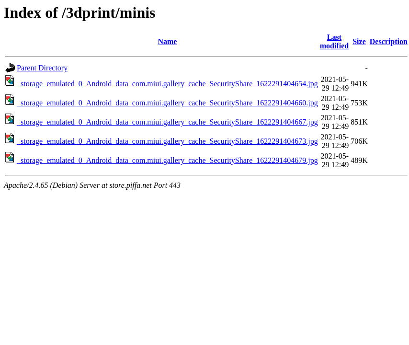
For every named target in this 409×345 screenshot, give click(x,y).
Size (359, 41)
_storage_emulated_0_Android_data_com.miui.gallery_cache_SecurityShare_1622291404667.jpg (167, 122)
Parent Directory (42, 68)
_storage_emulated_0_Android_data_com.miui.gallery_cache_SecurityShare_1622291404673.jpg (167, 141)
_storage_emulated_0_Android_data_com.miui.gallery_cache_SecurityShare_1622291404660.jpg (167, 103)
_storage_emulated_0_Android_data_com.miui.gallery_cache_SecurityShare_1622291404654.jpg (167, 84)
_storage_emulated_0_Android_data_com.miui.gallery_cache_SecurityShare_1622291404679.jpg (167, 160)
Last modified (334, 41)
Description (389, 41)
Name (167, 41)
